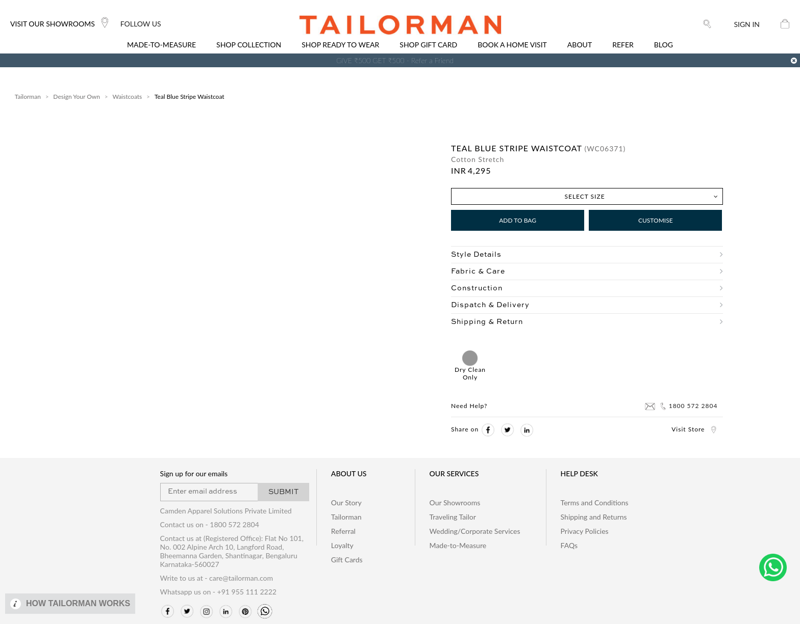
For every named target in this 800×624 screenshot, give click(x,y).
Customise (655, 220)
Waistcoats (127, 96)
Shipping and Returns (594, 516)
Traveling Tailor (453, 516)
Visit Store (694, 429)
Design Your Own (76, 96)
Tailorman (28, 96)
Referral (343, 531)
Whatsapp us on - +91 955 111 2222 (218, 591)
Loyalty (342, 545)
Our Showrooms (455, 502)
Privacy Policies (585, 531)
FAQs (569, 545)
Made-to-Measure (458, 545)
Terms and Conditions (595, 502)
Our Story (346, 502)
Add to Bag (517, 220)
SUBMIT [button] (283, 492)
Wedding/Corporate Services (475, 531)
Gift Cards (347, 559)
